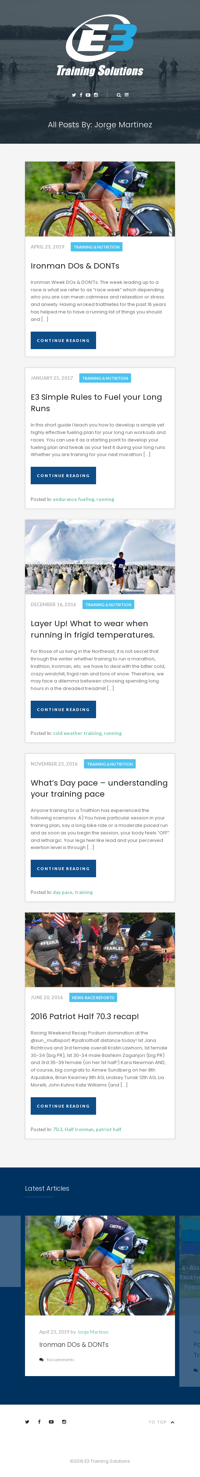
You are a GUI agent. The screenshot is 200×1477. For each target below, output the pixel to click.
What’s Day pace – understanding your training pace (99, 788)
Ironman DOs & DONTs (75, 265)
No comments (56, 1359)
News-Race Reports (93, 997)
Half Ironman (79, 1129)
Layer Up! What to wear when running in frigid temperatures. (93, 629)
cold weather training (77, 733)
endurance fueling (73, 499)
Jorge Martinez (93, 1332)
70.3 (57, 1129)
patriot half (108, 1129)
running (105, 499)
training (84, 892)
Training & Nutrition (97, 247)
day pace (62, 892)
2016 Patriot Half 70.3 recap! (85, 1016)
